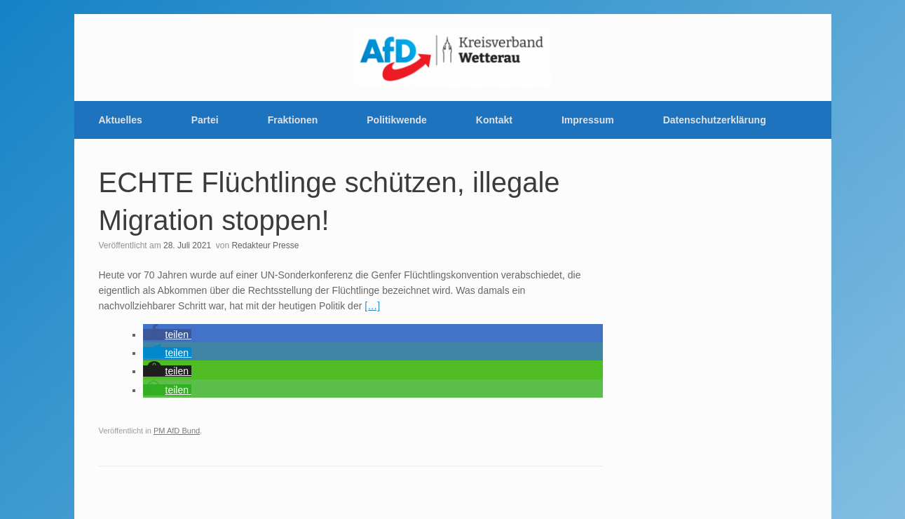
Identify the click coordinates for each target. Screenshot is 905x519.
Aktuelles (120, 120)
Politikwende (397, 120)
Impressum (588, 120)
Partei (205, 120)
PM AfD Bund (177, 430)
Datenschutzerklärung (714, 120)
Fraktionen (293, 120)
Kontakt (494, 120)
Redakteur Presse (265, 245)
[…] (372, 305)
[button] (167, 334)
